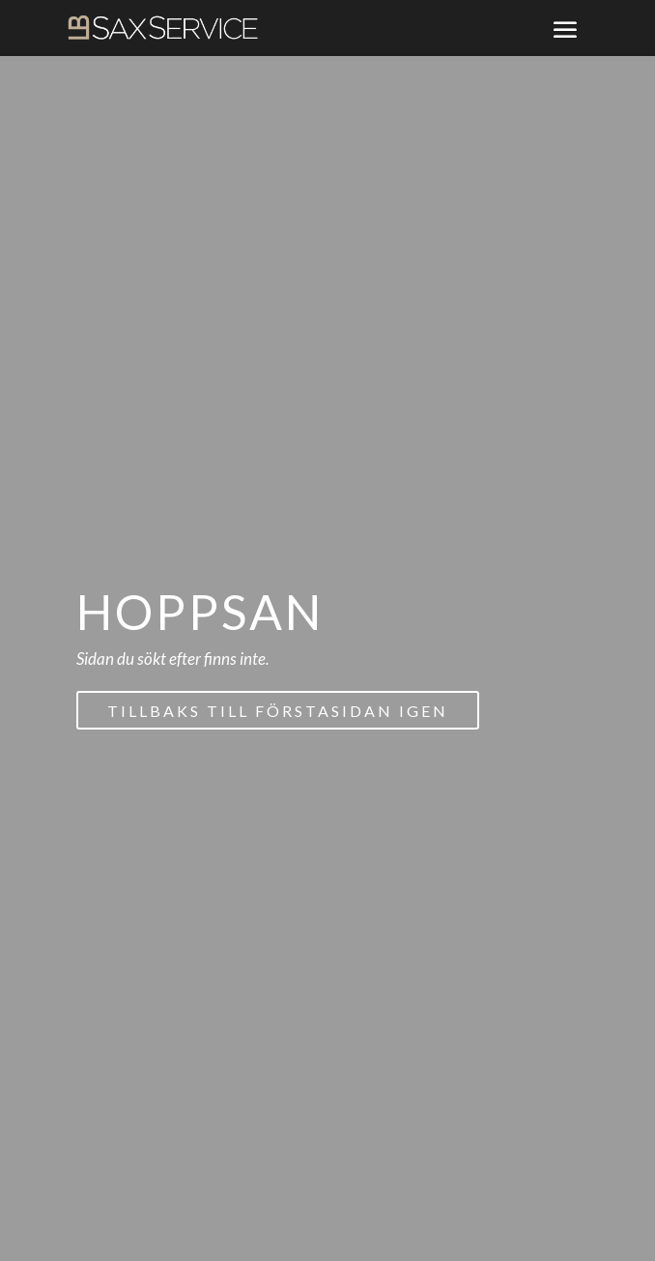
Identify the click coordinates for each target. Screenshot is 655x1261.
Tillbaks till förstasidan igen (277, 711)
